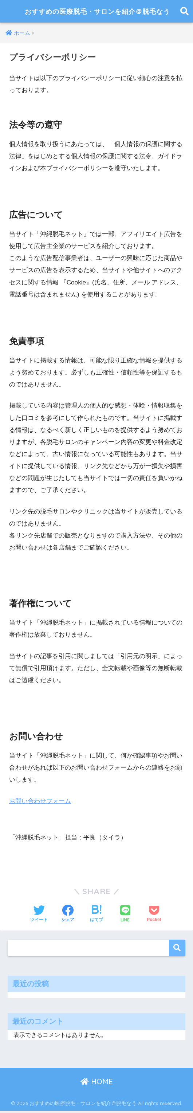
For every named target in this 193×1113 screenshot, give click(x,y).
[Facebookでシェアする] (67, 917)
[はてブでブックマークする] (96, 917)
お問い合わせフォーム (40, 803)
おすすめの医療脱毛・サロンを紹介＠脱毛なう (97, 12)
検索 (177, 950)
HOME (96, 1084)
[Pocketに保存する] (154, 917)
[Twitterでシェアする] (39, 917)
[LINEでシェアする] (125, 916)
